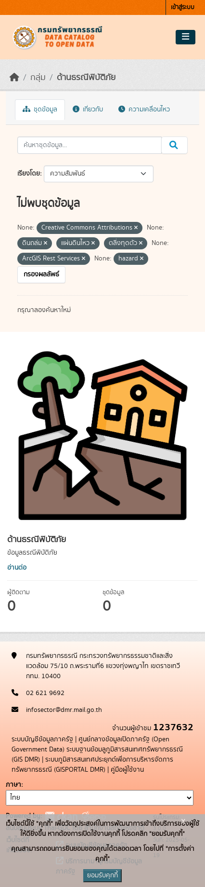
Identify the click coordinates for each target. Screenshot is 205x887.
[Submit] (174, 145)
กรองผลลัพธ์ (41, 274)
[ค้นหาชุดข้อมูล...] (89, 145)
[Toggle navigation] (185, 37)
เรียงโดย (28, 173)
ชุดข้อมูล (40, 109)
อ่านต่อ (16, 568)
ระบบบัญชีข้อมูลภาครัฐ (42, 739)
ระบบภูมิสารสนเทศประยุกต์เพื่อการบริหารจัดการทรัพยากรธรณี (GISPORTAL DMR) (92, 765)
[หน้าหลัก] (14, 77)
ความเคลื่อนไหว (144, 109)
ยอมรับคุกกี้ (102, 875)
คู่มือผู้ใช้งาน (127, 770)
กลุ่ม (38, 77)
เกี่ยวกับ (88, 109)
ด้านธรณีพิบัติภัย (86, 77)
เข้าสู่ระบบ (182, 7)
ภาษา (13, 785)
